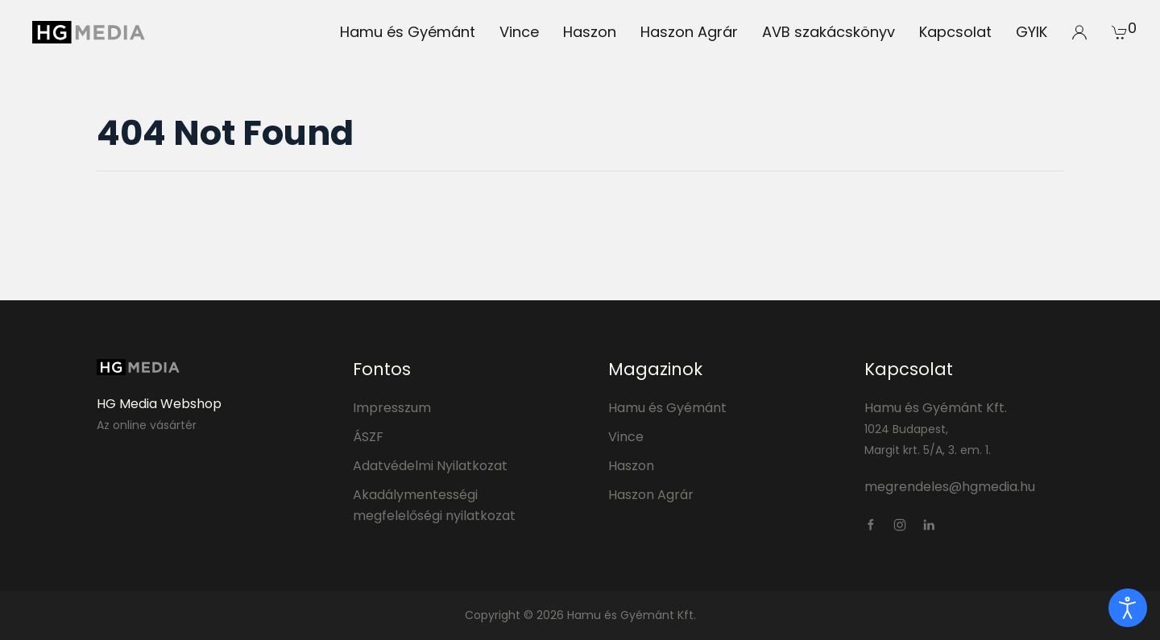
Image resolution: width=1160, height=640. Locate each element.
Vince (519, 32)
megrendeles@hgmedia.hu (949, 486)
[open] (1127, 607)
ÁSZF (368, 436)
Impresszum (392, 407)
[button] (1079, 32)
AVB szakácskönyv (828, 32)
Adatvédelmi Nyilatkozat (430, 465)
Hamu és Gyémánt (407, 32)
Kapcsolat (955, 32)
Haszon (589, 32)
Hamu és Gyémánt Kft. (935, 407)
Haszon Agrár (689, 32)
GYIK (1031, 32)
